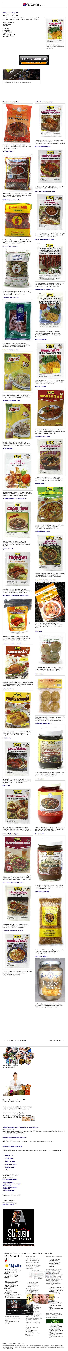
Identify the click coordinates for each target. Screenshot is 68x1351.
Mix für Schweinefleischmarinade (44, 239)
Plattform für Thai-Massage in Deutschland (55, 1326)
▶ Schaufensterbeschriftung (33, 1285)
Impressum (20, 1343)
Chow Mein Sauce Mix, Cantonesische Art (14, 498)
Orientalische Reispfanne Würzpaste (13, 930)
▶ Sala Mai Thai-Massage (32, 1293)
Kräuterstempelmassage (10, 1187)
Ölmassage (6, 1188)
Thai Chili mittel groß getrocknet (12, 200)
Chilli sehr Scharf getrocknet (11, 102)
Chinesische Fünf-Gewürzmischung (45, 580)
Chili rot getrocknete (8, 151)
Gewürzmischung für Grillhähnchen (13, 643)
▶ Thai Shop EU (9, 1296)
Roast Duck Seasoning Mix (42, 146)
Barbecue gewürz (7, 448)
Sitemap (5, 1343)
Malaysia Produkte (10, 1167)
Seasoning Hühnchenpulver (10, 350)
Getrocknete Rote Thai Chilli (10, 297)
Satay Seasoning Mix (41, 339)
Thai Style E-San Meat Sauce (43, 723)
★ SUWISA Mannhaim (11, 1269)
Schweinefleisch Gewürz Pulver (11, 400)
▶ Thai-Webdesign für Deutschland (10, 1293)
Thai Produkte (9, 1155)
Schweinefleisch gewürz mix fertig (45, 191)
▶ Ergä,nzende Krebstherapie (13, 1281)
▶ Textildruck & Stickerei (32, 1282)
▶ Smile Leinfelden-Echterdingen (10, 1287)
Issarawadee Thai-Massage (54, 1265)
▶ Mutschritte (8, 1291)
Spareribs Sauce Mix (8, 549)
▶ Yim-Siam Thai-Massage (33, 1335)
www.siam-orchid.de (8, 1204)
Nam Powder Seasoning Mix (10, 834)
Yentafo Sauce (39, 779)
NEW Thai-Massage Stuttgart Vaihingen (54, 1262)
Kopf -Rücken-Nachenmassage (12, 1184)
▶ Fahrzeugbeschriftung (32, 1283)
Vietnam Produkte (10, 1161)
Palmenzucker (39, 674)
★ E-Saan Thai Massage (11, 1275)
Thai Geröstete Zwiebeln (42, 891)
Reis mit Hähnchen (8, 688)
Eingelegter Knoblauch (41, 956)
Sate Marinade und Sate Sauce (44, 289)
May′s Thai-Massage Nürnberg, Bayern (55, 1260)
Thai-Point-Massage (55, 1293)
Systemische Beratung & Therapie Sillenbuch (56, 1334)
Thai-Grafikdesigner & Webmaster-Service (14, 1137)
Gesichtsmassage (8, 1182)
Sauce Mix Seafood (40, 386)
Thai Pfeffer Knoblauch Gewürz (44, 102)
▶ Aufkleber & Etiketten (32, 1286)
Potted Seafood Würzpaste (42, 436)
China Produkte (9, 1158)
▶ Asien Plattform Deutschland (13, 1295)
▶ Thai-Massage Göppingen (12, 1297)
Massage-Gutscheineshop (53, 1301)
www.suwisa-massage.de (10, 1179)
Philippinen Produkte (11, 1164)
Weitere (7, 1170)
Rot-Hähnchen (7, 738)
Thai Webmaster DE (8, 1348)
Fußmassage (7, 1185)
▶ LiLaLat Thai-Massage (32, 1291)
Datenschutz (12, 1343)
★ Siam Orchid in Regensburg (13, 1271)
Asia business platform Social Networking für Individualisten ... (20, 1127)
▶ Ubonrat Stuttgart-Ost (11, 1285)
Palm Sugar (38, 631)
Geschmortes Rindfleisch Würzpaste (13, 882)
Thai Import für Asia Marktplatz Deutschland (55, 1328)
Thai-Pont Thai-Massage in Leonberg (56, 1331)
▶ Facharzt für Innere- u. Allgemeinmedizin (11, 1283)
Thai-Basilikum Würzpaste (42, 531)
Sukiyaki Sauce (39, 834)
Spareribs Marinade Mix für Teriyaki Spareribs (15, 595)
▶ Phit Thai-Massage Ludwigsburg (31, 1331)
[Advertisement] (15, 1023)
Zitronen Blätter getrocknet (10, 246)
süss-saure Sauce (40, 483)
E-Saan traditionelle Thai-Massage (12, 1146)
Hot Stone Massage (8, 1190)
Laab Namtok (6, 785)
